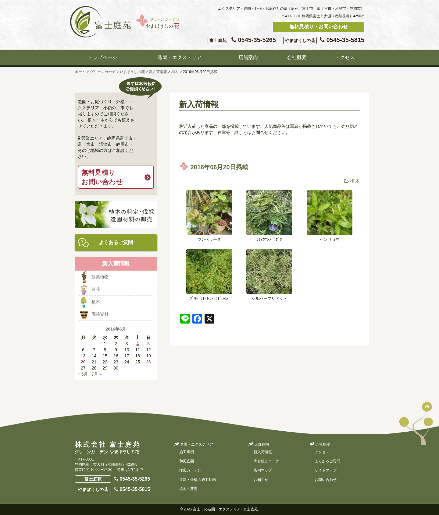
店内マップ (263, 470)
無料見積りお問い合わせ (102, 177)
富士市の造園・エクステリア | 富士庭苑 (225, 509)
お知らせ (261, 480)
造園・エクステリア (180, 57)
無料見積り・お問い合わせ (318, 26)
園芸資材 (100, 314)
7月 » (96, 374)
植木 (355, 181)
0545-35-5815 (323, 40)
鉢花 (95, 289)
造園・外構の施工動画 (197, 480)
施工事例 (186, 452)
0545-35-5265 (242, 40)
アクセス (345, 57)
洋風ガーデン (190, 470)
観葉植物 (100, 276)
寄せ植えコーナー (268, 461)
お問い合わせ (326, 480)
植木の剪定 (188, 489)
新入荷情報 (263, 452)
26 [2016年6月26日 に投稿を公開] (148, 361)
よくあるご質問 (116, 242)
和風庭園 (186, 461)
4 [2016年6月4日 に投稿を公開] (137, 343)
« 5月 (83, 374)
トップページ (102, 57)
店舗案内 (248, 57)
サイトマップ (326, 470)
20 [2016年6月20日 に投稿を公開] (83, 361)
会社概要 (296, 57)
